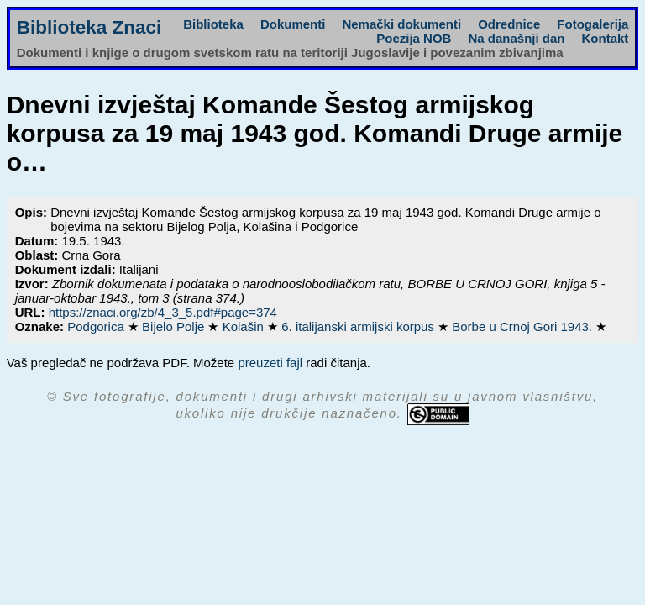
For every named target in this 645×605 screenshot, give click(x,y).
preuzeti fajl (270, 362)
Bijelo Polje (174, 326)
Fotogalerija (592, 24)
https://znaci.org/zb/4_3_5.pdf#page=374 (163, 312)
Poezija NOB (413, 38)
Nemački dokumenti (401, 24)
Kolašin (245, 326)
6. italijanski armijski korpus (359, 326)
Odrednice (509, 24)
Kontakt (604, 38)
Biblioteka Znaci (89, 27)
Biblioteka (213, 24)
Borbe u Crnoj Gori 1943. (523, 326)
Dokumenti (293, 24)
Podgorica (97, 326)
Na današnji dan (516, 38)
